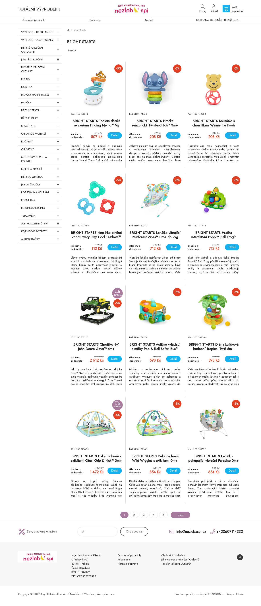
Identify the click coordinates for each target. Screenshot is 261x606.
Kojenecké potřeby (41, 231)
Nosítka (41, 87)
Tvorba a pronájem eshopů (190, 594)
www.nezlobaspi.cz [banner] (130, 8)
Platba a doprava (128, 564)
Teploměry (41, 216)
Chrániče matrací (41, 134)
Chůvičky (41, 149)
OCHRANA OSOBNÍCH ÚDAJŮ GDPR (217, 20)
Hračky (41, 102)
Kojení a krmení (41, 169)
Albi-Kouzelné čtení (41, 223)
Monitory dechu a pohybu (41, 159)
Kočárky (41, 141)
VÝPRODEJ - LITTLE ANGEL (41, 32)
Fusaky (41, 79)
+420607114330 (229, 531)
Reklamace (95, 20)
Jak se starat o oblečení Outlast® (180, 560)
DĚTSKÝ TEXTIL (41, 110)
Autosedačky (41, 239)
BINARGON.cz (216, 594)
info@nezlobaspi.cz (191, 531)
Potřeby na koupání (41, 192)
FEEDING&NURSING (41, 208)
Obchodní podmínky (33, 20)
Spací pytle (41, 126)
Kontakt (149, 20)
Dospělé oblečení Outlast (41, 69)
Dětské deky (41, 118)
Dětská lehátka (41, 177)
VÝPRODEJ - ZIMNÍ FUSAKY (41, 40)
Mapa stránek (235, 594)
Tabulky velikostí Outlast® (176, 564)
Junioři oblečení (41, 59)
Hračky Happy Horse (41, 95)
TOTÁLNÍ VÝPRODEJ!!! (39, 9)
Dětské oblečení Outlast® (41, 50)
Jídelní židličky (41, 184)
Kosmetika (41, 200)
